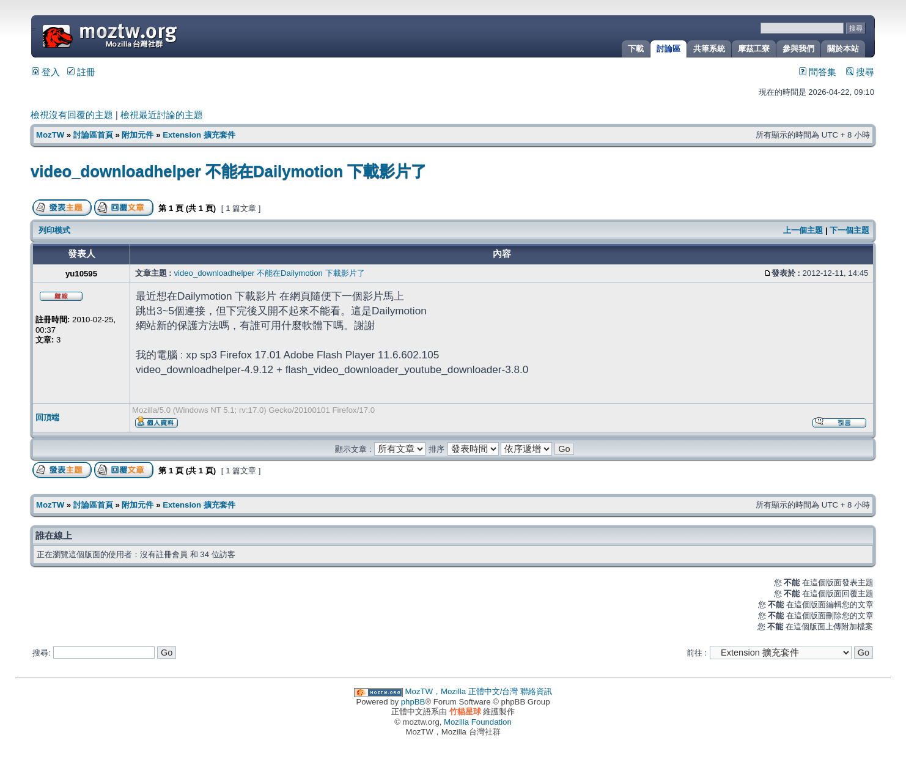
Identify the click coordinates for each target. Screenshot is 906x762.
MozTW (139, 35)
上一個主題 (803, 230)
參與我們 (798, 48)
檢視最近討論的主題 (161, 115)
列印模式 (54, 230)
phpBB (413, 701)
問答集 (817, 72)
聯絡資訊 (536, 691)
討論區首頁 (93, 134)
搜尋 (860, 72)
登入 (46, 72)
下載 (636, 48)
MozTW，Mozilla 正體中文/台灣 (461, 691)
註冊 (81, 72)
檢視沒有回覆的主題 (72, 115)
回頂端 (47, 417)
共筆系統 (709, 48)
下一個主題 (849, 230)
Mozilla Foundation (478, 722)
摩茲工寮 (754, 48)
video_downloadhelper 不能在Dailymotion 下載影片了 (229, 171)
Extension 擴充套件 (199, 134)
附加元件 (137, 134)
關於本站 (843, 48)
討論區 (668, 48)
